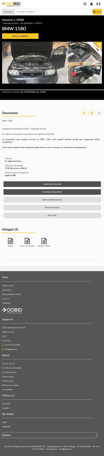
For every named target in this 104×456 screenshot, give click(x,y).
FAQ (4, 336)
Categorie (7, 11)
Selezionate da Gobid (11, 294)
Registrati (6, 426)
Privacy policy (8, 376)
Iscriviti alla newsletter (12, 368)
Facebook (6, 403)
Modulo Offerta (44, 246)
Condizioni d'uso (9, 372)
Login (4, 422)
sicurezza (6, 340)
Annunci (5, 298)
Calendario (6, 290)
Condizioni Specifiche (52, 192)
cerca (97, 11)
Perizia (10, 246)
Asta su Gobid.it (20, 36)
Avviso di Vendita (27, 246)
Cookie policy (8, 381)
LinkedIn (5, 408)
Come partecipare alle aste (13, 327)
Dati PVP (52, 215)
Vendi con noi (8, 332)
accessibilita (7, 389)
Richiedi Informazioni (52, 199)
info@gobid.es (9, 349)
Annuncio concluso (11, 92)
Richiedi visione (52, 207)
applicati (10, 175)
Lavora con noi (8, 363)
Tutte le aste (7, 285)
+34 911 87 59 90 (11, 345)
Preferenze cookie (10, 385)
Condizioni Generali (52, 184)
